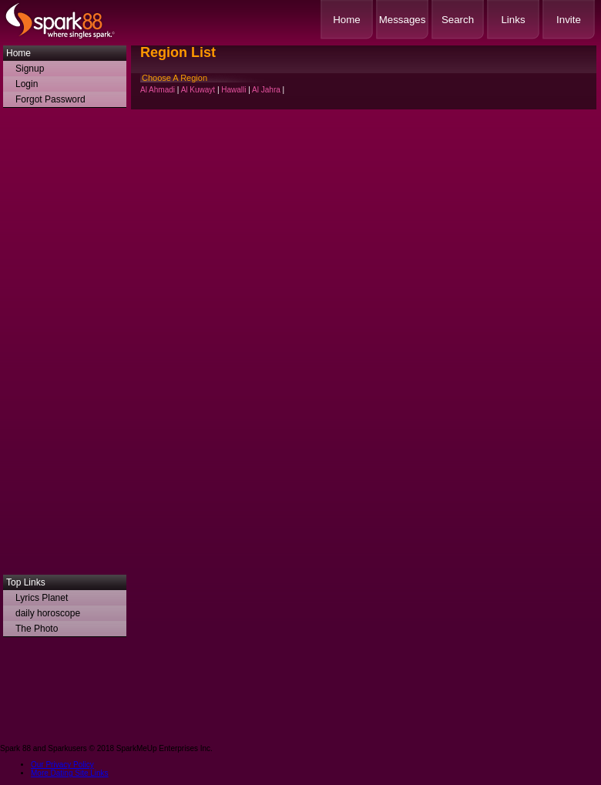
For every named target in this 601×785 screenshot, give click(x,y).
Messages (402, 19)
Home (347, 19)
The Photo (36, 628)
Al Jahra (266, 90)
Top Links (25, 582)
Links (513, 19)
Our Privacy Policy (62, 764)
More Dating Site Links (70, 773)
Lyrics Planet (41, 597)
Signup (29, 68)
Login (26, 84)
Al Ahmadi (157, 90)
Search (458, 19)
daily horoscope (47, 613)
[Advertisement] (64, 345)
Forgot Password (50, 99)
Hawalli (233, 90)
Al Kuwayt (198, 90)
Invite (568, 19)
